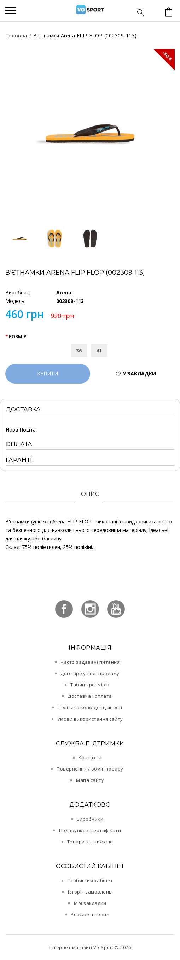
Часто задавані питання (90, 662)
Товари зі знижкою (90, 841)
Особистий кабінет (90, 880)
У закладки (139, 373)
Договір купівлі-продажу (90, 673)
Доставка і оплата (90, 696)
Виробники (90, 819)
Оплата (19, 443)
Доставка (23, 409)
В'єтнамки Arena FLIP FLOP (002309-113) (85, 35)
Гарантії (20, 459)
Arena (63, 292)
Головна (16, 35)
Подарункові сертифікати (90, 830)
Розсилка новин (90, 914)
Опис (90, 494)
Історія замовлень (90, 892)
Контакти (90, 757)
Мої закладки (90, 903)
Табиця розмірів (90, 684)
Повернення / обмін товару (90, 769)
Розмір (18, 336)
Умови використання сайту (90, 719)
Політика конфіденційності (90, 707)
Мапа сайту (90, 780)
